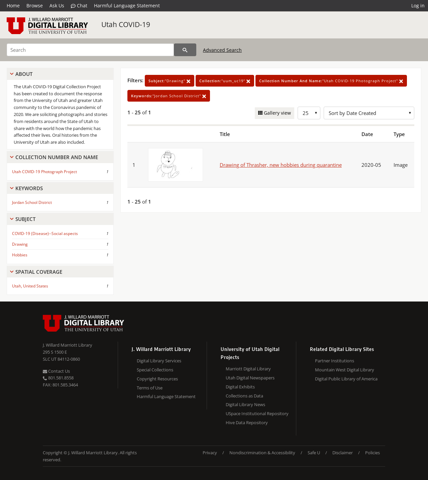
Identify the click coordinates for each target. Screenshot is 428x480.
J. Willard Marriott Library (67, 345)
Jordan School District (32, 202)
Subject (25, 219)
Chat (79, 5)
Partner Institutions (334, 361)
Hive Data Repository (247, 422)
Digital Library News (245, 404)
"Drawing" (169, 80)
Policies (372, 453)
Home (13, 5)
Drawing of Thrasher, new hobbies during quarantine (281, 164)
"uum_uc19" (224, 80)
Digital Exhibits (240, 387)
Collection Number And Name (56, 157)
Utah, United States (30, 286)
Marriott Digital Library (248, 369)
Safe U (314, 453)
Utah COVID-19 (125, 24)
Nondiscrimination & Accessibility (262, 453)
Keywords (29, 188)
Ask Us (56, 5)
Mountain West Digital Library (344, 370)
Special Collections (155, 370)
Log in (418, 5)
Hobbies (19, 255)
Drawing (20, 244)
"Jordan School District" (168, 95)
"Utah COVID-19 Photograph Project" (331, 80)
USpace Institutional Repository (257, 413)
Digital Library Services (159, 361)
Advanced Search (222, 50)
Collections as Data (244, 396)
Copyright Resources (157, 379)
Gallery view (276, 113)
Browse (34, 5)
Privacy (210, 453)
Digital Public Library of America (346, 379)
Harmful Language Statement (127, 5)
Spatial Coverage (38, 271)
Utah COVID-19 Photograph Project (44, 171)
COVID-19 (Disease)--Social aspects (45, 233)
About (23, 74)
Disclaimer (342, 453)
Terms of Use (150, 388)
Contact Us (56, 371)
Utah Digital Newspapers (250, 378)
